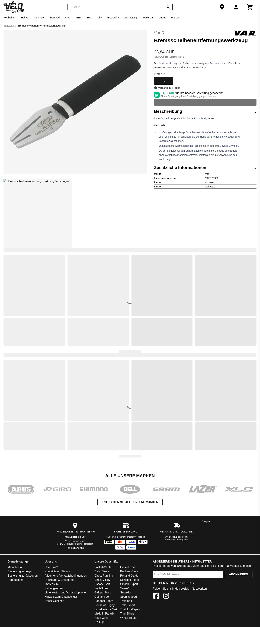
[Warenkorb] (250, 7)
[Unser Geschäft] (222, 7)
